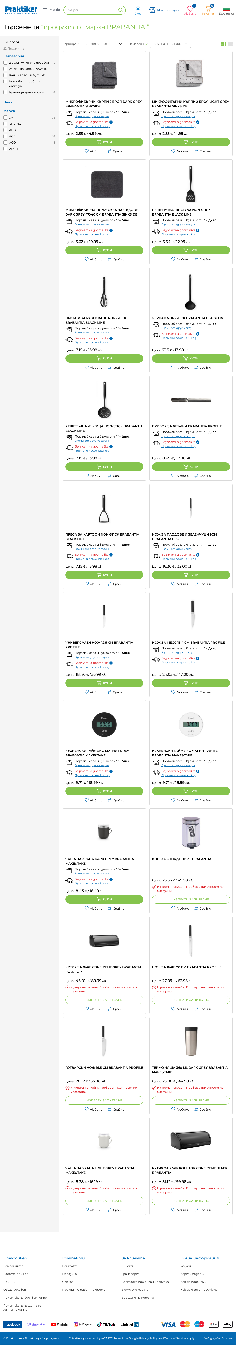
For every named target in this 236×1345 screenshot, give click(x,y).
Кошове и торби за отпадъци (24, 83)
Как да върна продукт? (198, 1290)
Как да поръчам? (193, 1282)
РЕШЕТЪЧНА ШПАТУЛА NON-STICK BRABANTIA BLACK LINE (181, 212)
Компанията (13, 1266)
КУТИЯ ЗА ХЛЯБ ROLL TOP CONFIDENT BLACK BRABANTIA (189, 1170)
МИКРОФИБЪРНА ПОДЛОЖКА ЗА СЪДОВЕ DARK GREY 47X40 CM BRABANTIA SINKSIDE (101, 212)
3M (11, 117)
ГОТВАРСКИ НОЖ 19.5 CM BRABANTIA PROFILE (104, 1068)
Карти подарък (192, 1274)
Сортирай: (71, 44)
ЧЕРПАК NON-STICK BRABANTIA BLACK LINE (188, 318)
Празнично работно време (83, 1290)
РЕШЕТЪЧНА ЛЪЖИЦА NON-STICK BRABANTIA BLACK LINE (104, 428)
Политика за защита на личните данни (22, 1308)
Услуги (185, 1266)
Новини (9, 1282)
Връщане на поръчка (137, 1297)
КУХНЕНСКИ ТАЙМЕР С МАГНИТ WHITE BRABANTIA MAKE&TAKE (185, 753)
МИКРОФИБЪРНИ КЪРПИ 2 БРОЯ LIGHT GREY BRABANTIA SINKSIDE (190, 104)
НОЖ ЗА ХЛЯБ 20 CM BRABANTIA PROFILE (186, 967)
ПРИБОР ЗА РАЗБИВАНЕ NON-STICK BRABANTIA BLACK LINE (95, 320)
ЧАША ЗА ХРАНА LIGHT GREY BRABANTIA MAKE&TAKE (99, 1170)
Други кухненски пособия (29, 62)
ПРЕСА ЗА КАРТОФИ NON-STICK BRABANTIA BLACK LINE (102, 536)
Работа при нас (15, 1274)
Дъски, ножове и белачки (28, 69)
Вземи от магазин (135, 1290)
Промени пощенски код (92, 126)
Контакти (71, 1266)
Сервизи (68, 1282)
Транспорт (130, 1274)
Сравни (115, 151)
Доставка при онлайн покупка (145, 1282)
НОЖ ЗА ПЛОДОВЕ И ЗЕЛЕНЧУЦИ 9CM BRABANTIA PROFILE (184, 536)
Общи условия (14, 1290)
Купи (104, 142)
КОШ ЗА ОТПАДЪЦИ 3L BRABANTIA (181, 859)
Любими (93, 151)
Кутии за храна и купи (26, 92)
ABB (12, 130)
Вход (138, 10)
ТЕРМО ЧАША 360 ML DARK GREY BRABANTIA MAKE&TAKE (190, 1070)
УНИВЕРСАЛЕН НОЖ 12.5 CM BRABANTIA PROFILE (99, 645)
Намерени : (138, 44)
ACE (12, 136)
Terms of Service (175, 1338)
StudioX (227, 1338)
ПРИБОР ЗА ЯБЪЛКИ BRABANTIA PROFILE (187, 426)
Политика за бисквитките (25, 1297)
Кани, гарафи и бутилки (28, 75)
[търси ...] (94, 10)
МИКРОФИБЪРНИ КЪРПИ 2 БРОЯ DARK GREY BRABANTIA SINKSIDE (103, 104)
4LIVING (15, 124)
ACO (12, 142)
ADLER (14, 149)
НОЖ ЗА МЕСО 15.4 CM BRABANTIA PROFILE (188, 643)
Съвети (127, 1266)
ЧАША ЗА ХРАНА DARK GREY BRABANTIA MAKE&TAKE (99, 861)
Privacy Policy (148, 1338)
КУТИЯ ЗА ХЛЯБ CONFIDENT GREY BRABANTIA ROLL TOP (103, 969)
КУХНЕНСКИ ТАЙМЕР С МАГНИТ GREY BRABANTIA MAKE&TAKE (97, 753)
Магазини (69, 1274)
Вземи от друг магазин (92, 116)
